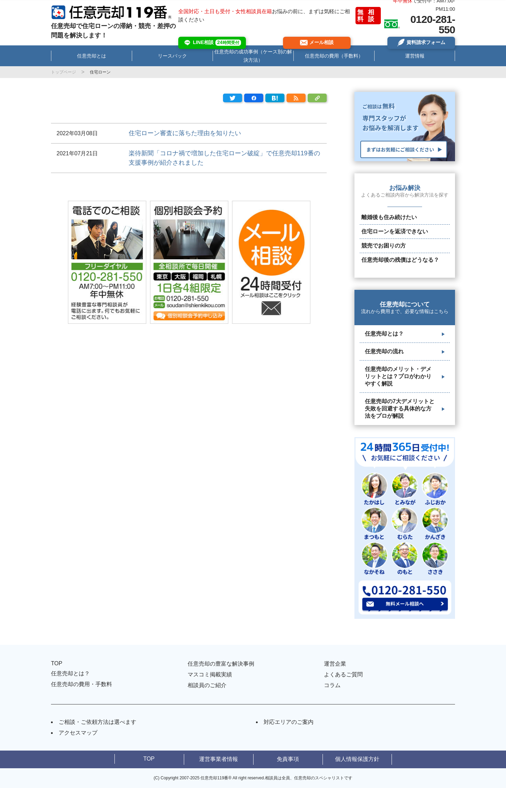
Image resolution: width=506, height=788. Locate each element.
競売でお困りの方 (383, 246)
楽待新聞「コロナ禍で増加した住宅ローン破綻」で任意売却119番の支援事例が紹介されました (224, 158)
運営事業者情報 (218, 759)
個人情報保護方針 (357, 759)
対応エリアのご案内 (289, 722)
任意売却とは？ (384, 334)
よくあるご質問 (343, 674)
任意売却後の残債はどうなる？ (400, 260)
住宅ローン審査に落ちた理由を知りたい (185, 133)
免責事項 (288, 759)
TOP (56, 663)
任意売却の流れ (384, 351)
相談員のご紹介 (207, 685)
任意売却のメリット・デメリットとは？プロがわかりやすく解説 (398, 376)
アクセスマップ (78, 733)
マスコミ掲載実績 (210, 674)
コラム (332, 685)
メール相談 (317, 42)
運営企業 (335, 664)
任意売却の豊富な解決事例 (221, 664)
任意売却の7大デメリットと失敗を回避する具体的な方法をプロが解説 (400, 408)
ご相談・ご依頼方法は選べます (97, 722)
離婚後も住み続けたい (389, 217)
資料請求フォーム (421, 42)
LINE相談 (212, 42)
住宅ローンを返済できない (394, 231)
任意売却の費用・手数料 (81, 684)
